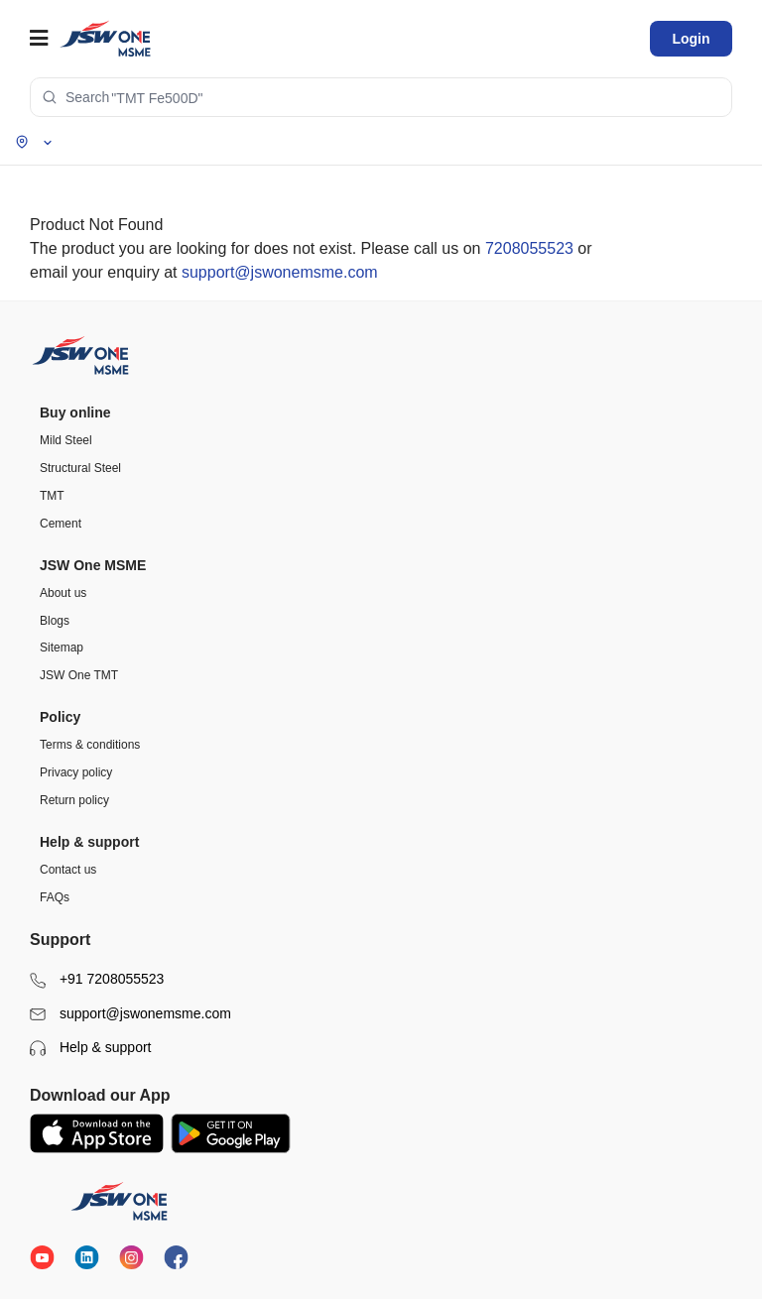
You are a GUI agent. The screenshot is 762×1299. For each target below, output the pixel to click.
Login (690, 39)
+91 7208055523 (97, 979)
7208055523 (529, 248)
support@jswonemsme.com (280, 272)
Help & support (91, 1047)
